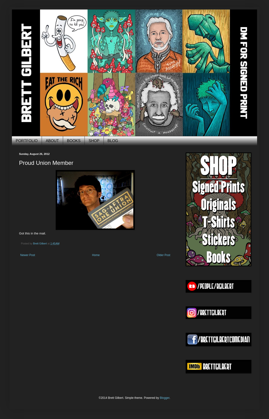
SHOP (94, 141)
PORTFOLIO (27, 141)
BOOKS (73, 141)
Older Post (163, 255)
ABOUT (52, 141)
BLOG (113, 141)
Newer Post (27, 255)
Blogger (164, 398)
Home (96, 255)
